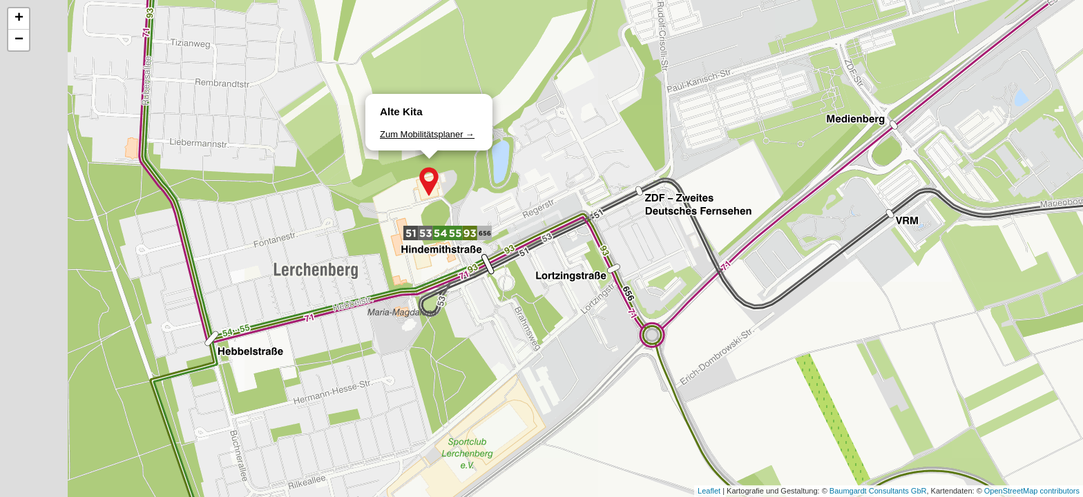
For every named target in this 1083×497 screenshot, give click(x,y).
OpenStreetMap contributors (1032, 491)
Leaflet (709, 491)
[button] (429, 181)
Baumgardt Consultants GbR (878, 491)
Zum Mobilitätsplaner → (427, 134)
